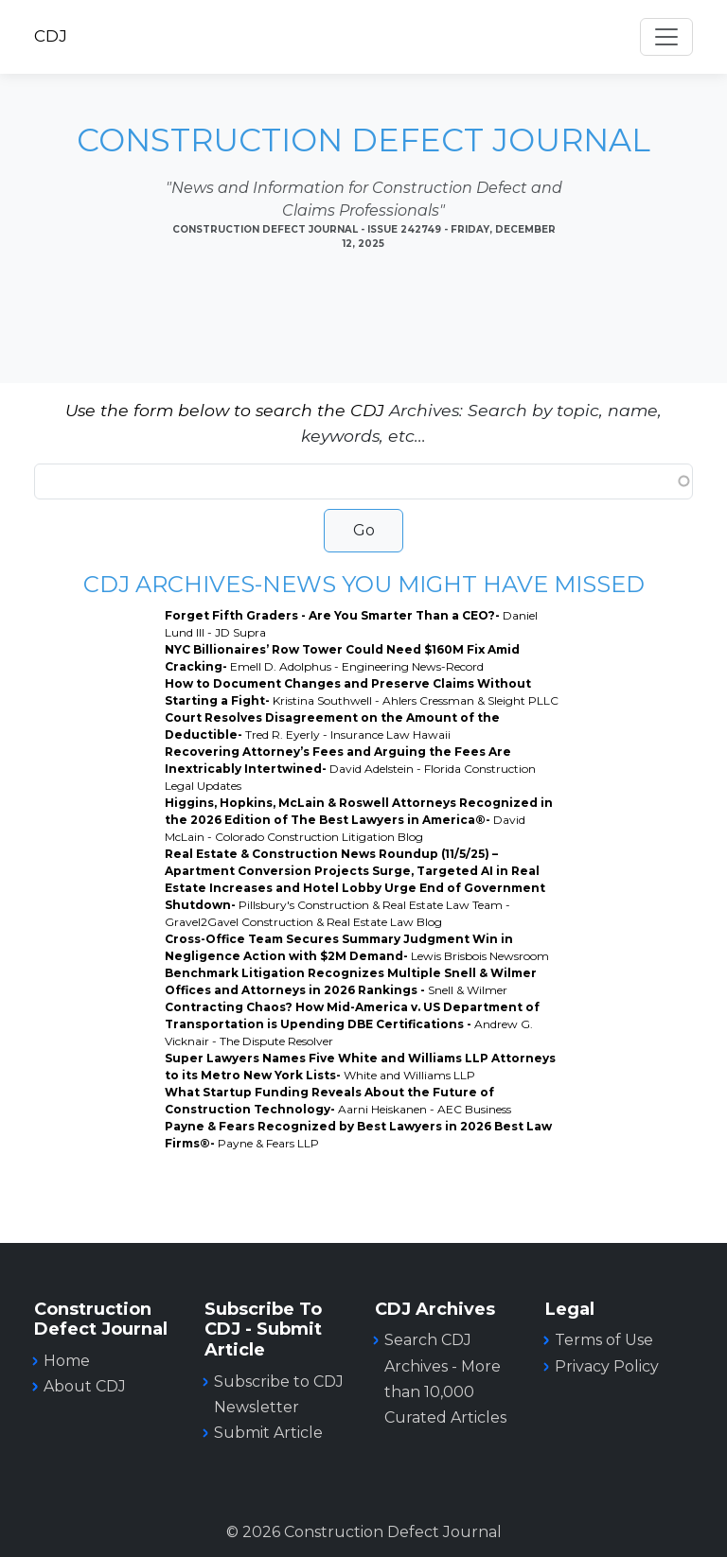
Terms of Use (604, 1340)
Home (67, 1361)
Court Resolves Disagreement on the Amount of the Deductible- (332, 726)
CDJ (50, 35)
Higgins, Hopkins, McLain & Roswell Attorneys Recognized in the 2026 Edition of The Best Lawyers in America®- (359, 820)
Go (364, 530)
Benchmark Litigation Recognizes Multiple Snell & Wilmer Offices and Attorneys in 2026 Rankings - (351, 981)
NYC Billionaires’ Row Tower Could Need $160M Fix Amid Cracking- (342, 658)
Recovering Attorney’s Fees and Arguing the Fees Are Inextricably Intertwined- (350, 768)
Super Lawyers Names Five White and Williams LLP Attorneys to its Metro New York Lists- (360, 1066)
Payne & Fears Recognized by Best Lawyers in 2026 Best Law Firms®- (358, 1134)
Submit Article (268, 1433)
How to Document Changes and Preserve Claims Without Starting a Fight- (362, 692)
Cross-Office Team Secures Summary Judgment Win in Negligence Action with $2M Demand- (357, 947)
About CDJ (85, 1386)
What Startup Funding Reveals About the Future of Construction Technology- (338, 1100)
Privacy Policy (607, 1366)
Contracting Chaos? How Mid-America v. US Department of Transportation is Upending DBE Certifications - (352, 1024)
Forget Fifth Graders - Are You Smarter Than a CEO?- (351, 623)
